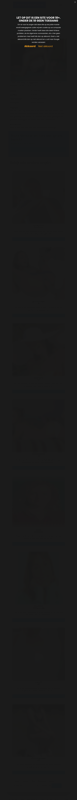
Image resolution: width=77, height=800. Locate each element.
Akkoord (30, 46)
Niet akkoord (45, 46)
